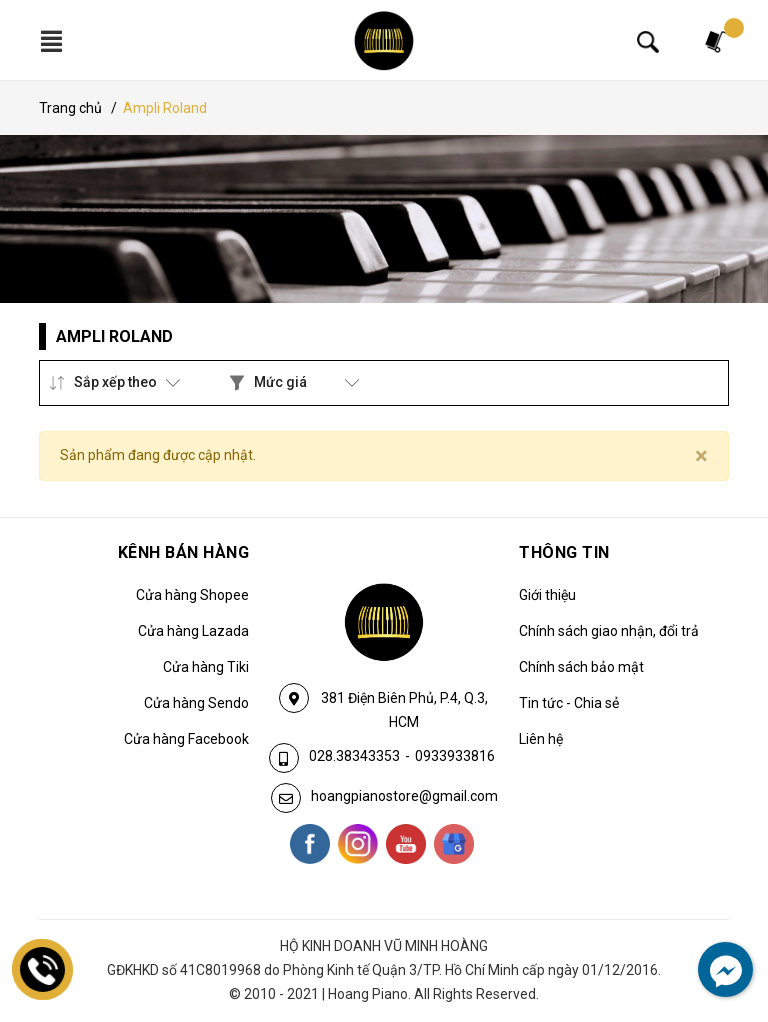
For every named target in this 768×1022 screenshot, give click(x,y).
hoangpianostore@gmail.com (404, 796)
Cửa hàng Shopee (192, 595)
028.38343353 (354, 756)
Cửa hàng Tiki (206, 667)
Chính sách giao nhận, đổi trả (609, 631)
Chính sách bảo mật (581, 667)
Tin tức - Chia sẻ (569, 703)
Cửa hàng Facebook (186, 739)
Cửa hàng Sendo (196, 703)
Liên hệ (541, 739)
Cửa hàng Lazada (193, 631)
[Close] (701, 456)
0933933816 (455, 756)
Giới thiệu (547, 595)
